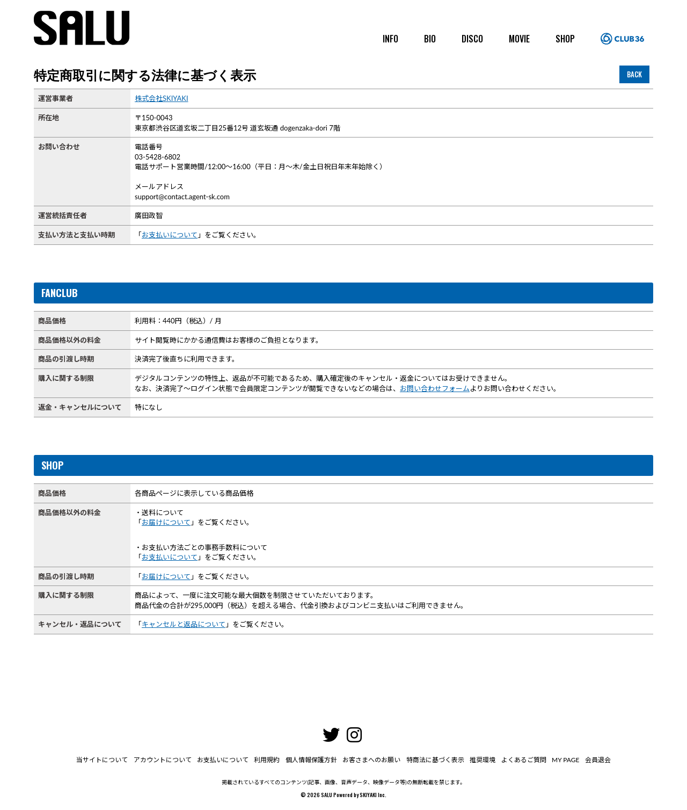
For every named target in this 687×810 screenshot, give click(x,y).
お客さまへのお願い (371, 760)
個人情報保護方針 (311, 760)
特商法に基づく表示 (435, 760)
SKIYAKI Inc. (373, 795)
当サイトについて (103, 760)
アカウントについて (163, 760)
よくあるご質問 (522, 760)
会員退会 (597, 760)
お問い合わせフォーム (435, 388)
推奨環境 (482, 760)
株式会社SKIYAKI (161, 98)
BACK (634, 74)
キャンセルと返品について (183, 624)
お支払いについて (170, 234)
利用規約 (267, 760)
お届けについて (166, 522)
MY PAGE (564, 760)
